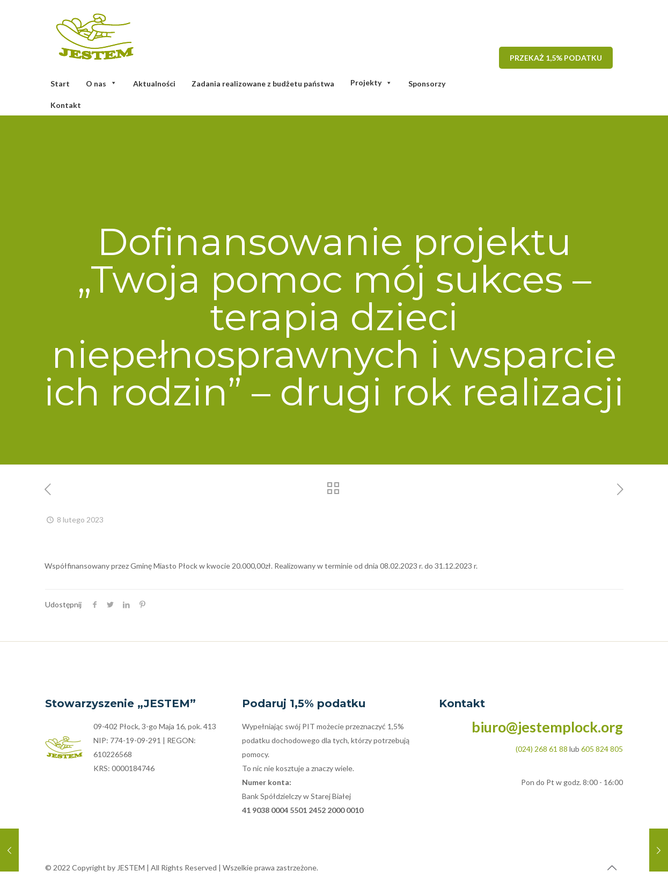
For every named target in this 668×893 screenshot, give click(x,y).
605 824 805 (602, 748)
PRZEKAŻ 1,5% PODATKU (556, 57)
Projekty (371, 82)
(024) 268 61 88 (542, 748)
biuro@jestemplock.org (547, 727)
